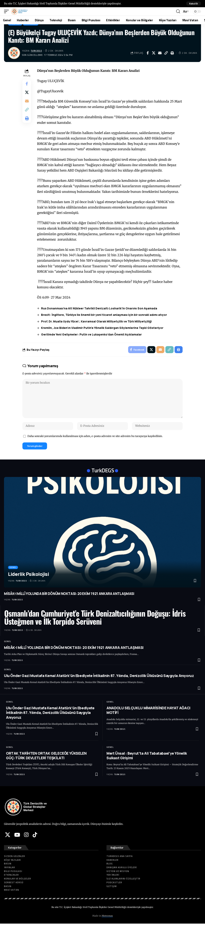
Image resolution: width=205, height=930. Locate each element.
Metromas (107, 922)
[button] (193, 3)
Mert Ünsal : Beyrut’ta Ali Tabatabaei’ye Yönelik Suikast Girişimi (147, 761)
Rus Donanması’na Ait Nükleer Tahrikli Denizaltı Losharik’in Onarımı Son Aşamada (100, 308)
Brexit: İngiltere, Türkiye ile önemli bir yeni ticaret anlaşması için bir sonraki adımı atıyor (105, 315)
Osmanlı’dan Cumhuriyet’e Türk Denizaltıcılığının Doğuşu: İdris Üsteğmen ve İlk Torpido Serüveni (95, 623)
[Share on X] (154, 53)
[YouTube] (17, 840)
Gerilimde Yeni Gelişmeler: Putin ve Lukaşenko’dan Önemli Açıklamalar (92, 334)
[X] (7, 840)
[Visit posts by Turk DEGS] (14, 53)
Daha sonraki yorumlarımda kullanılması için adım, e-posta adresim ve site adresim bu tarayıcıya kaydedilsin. (95, 441)
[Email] (160, 53)
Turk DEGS (37, 50)
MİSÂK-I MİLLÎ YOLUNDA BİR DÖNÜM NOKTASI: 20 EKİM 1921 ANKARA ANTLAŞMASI (69, 600)
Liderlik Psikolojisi (28, 580)
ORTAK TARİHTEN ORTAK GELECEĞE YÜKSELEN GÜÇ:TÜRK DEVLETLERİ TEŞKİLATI (46, 761)
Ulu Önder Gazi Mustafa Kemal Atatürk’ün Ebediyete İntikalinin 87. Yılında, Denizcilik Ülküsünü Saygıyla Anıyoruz (99, 681)
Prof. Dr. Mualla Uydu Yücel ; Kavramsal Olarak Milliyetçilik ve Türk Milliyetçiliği (97, 321)
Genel (13, 573)
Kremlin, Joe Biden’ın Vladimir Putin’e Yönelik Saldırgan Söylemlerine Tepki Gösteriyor (103, 328)
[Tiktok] (35, 840)
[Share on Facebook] (147, 53)
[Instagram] (26, 840)
